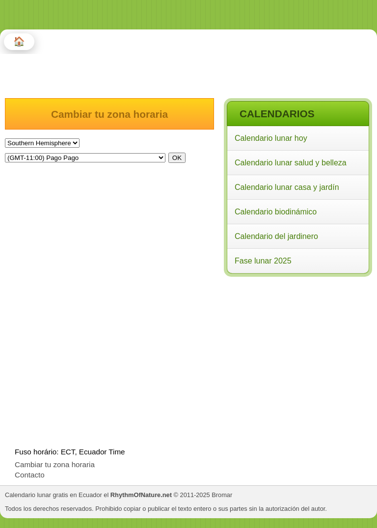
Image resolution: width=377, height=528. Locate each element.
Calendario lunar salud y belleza (291, 162)
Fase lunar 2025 (263, 261)
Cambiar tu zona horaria (55, 464)
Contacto (30, 475)
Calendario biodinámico (276, 212)
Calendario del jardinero (276, 236)
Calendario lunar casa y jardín (287, 187)
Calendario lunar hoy (271, 138)
